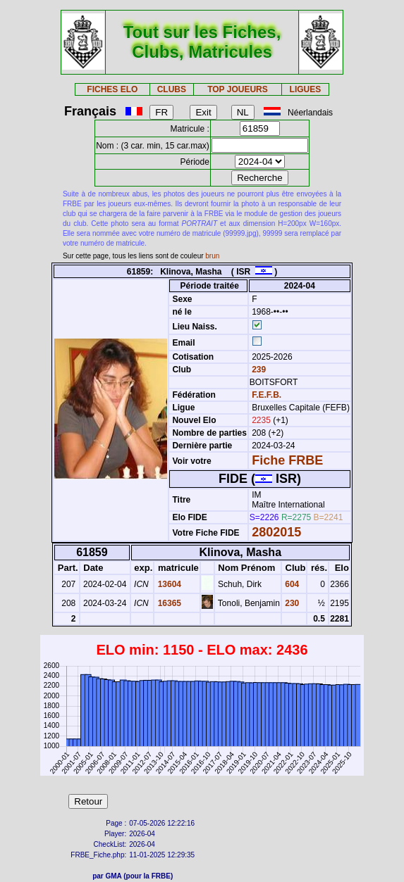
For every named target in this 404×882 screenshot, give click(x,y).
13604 (168, 584)
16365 (168, 603)
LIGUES (306, 89)
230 (291, 603)
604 (291, 584)
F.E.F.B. (266, 395)
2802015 (276, 532)
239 (258, 369)
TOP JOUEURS (237, 89)
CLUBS (171, 89)
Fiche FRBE (287, 460)
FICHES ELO (112, 89)
